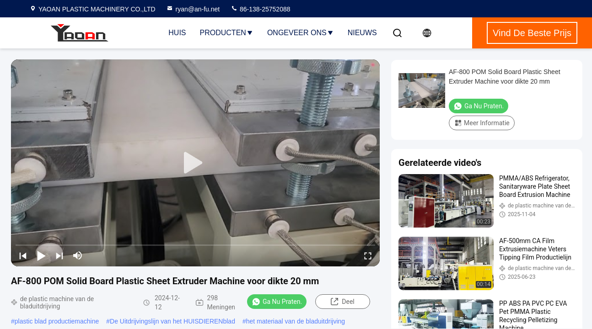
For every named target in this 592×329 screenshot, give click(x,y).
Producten (226, 33)
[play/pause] (41, 255)
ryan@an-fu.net (193, 9)
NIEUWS (362, 33)
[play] (195, 163)
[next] (59, 255)
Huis (177, 33)
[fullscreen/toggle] (368, 255)
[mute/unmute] (78, 255)
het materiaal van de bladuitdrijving (295, 321)
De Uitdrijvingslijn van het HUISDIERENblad (172, 321)
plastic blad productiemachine (57, 321)
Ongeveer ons (300, 33)
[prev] (23, 255)
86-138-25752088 (260, 9)
